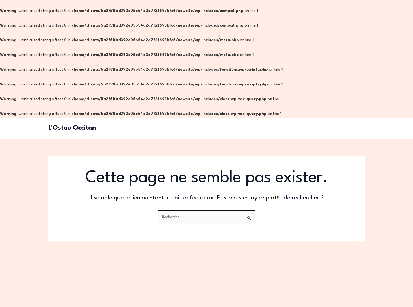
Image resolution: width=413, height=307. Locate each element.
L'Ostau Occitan (72, 128)
